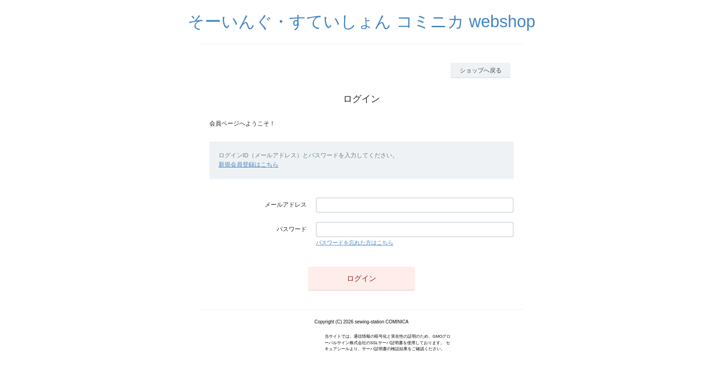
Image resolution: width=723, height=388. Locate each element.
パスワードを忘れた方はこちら (354, 242)
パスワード (292, 229)
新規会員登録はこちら (249, 164)
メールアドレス (286, 204)
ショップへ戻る (481, 70)
